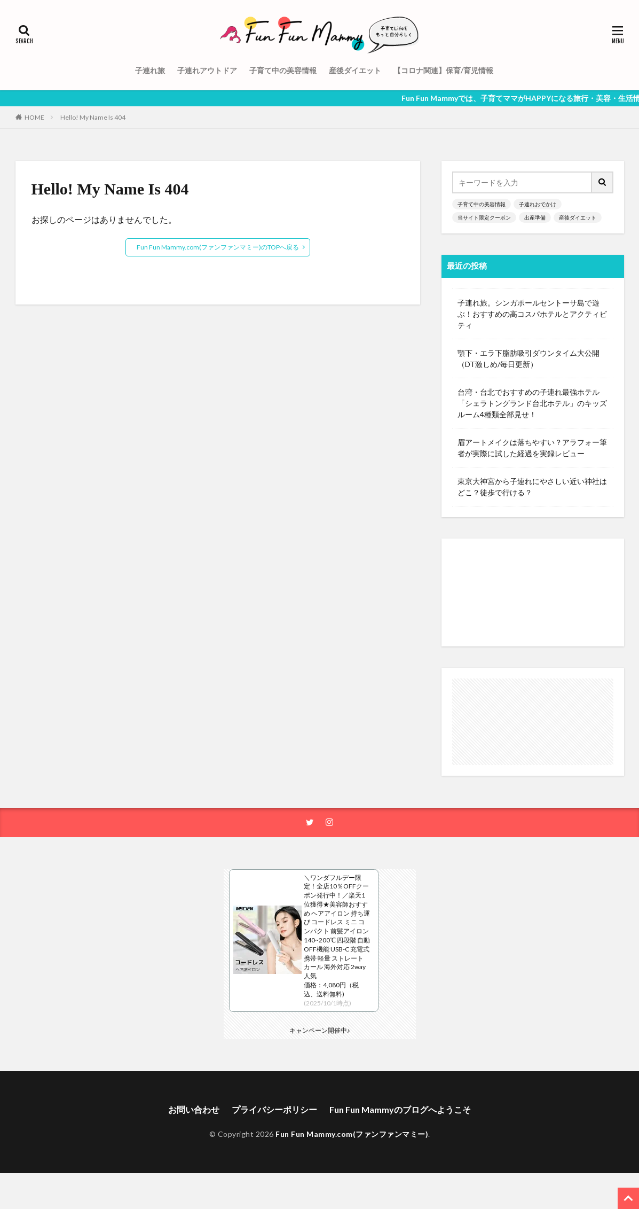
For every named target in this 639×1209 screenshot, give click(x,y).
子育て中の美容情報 (283, 70)
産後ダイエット (355, 70)
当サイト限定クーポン (484, 217)
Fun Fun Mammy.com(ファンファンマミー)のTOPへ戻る (218, 247)
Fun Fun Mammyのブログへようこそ (400, 1109)
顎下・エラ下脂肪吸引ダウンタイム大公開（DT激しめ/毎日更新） (528, 358)
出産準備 (535, 217)
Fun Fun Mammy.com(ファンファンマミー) (351, 1133)
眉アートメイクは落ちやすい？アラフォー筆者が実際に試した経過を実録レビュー (532, 448)
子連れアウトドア (207, 70)
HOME (34, 117)
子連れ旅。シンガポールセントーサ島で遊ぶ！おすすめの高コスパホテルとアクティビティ (532, 314)
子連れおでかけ (537, 204)
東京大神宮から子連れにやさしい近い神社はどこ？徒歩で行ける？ (532, 487)
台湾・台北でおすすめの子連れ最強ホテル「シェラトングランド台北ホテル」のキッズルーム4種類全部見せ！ (532, 403)
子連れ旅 (150, 70)
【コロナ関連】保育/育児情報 (443, 70)
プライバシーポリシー (274, 1109)
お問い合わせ (193, 1109)
